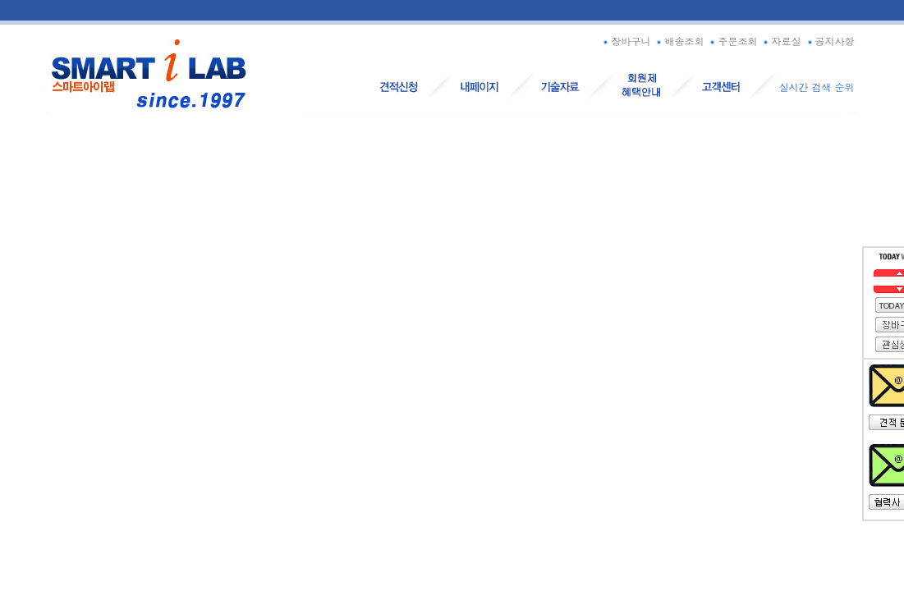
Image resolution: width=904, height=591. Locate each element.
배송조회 (679, 41)
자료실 (780, 41)
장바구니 (625, 41)
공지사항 (830, 41)
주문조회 (732, 41)
